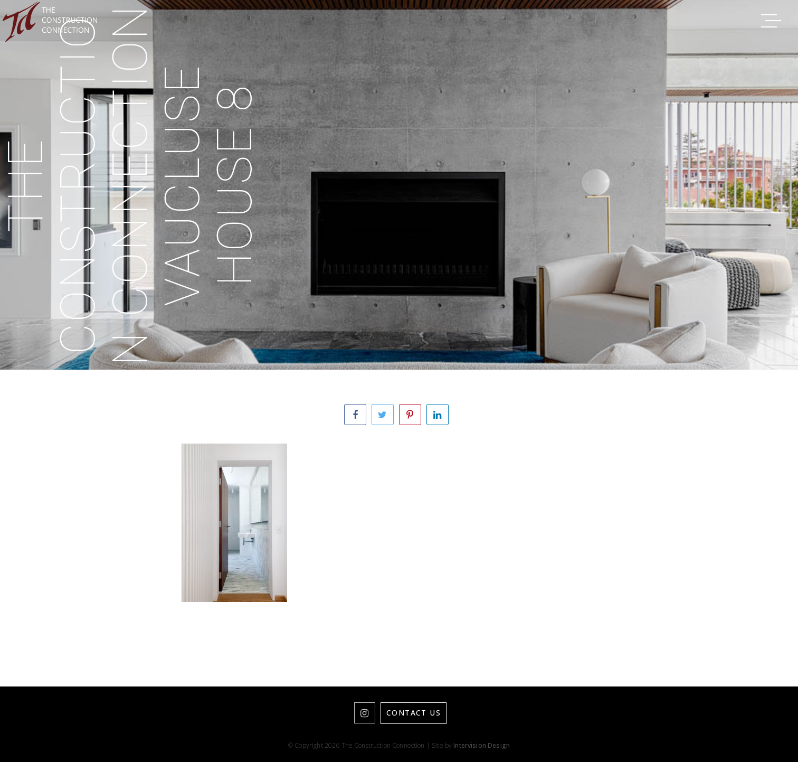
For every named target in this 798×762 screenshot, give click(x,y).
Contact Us (413, 713)
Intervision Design (481, 745)
